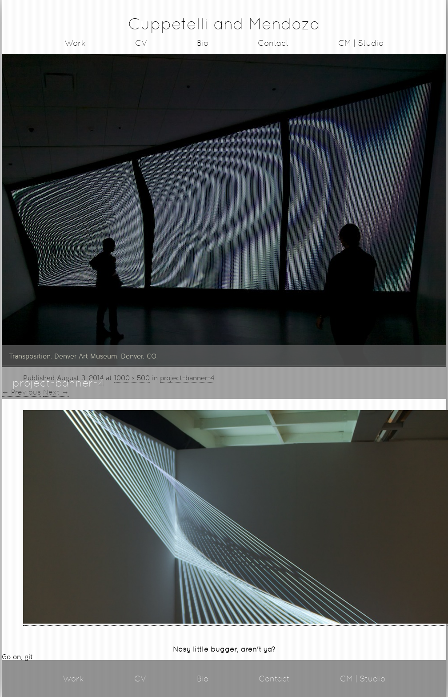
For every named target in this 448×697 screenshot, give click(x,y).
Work (75, 43)
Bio (202, 43)
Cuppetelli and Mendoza (224, 24)
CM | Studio (361, 43)
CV (141, 43)
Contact (273, 43)
